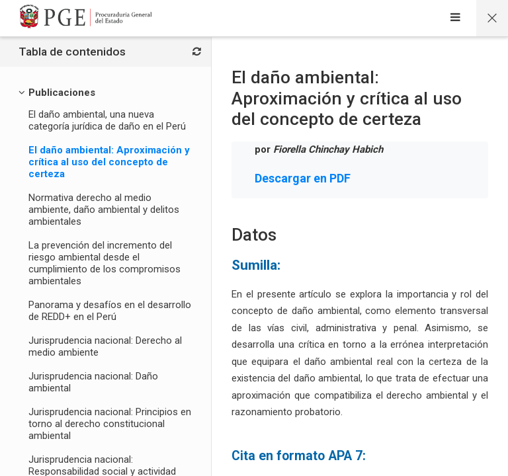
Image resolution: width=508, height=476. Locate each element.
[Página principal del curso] (492, 18)
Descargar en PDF (303, 178)
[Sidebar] (455, 18)
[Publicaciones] (61, 93)
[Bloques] (196, 52)
